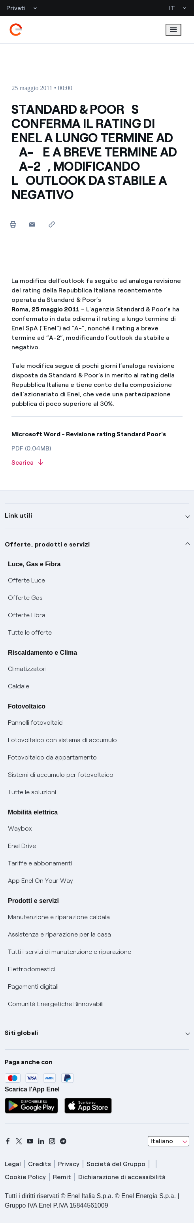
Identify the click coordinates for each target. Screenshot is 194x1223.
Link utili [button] (18, 515)
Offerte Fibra (26, 615)
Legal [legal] (13, 1164)
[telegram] (63, 1141)
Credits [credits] (39, 1164)
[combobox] (168, 1141)
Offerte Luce (26, 580)
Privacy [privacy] (68, 1164)
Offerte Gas (25, 597)
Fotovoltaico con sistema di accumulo (62, 740)
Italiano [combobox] (162, 1141)
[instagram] (52, 1141)
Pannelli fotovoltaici (36, 722)
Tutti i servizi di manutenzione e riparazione (69, 951)
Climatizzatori (27, 669)
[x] (19, 1141)
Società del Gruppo (116, 1164)
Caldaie (18, 686)
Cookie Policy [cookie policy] (25, 1177)
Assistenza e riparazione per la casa (59, 934)
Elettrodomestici (31, 969)
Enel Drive (22, 846)
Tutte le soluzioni (32, 792)
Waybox (20, 828)
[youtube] (30, 1141)
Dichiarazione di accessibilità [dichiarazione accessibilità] (122, 1177)
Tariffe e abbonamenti (40, 863)
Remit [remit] (62, 1177)
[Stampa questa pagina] (13, 224)
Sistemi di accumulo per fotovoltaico (60, 774)
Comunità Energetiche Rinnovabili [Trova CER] (56, 1004)
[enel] (15, 29)
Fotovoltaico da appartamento (52, 757)
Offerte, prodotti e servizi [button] (47, 544)
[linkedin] (41, 1141)
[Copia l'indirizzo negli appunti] (51, 224)
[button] (32, 224)
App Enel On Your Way (40, 880)
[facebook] (8, 1141)
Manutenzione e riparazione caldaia (59, 917)
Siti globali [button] (21, 1032)
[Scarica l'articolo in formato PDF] (96, 463)
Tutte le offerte (30, 632)
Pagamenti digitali (33, 986)
